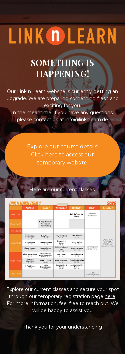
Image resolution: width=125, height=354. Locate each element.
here (110, 296)
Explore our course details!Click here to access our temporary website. (62, 154)
